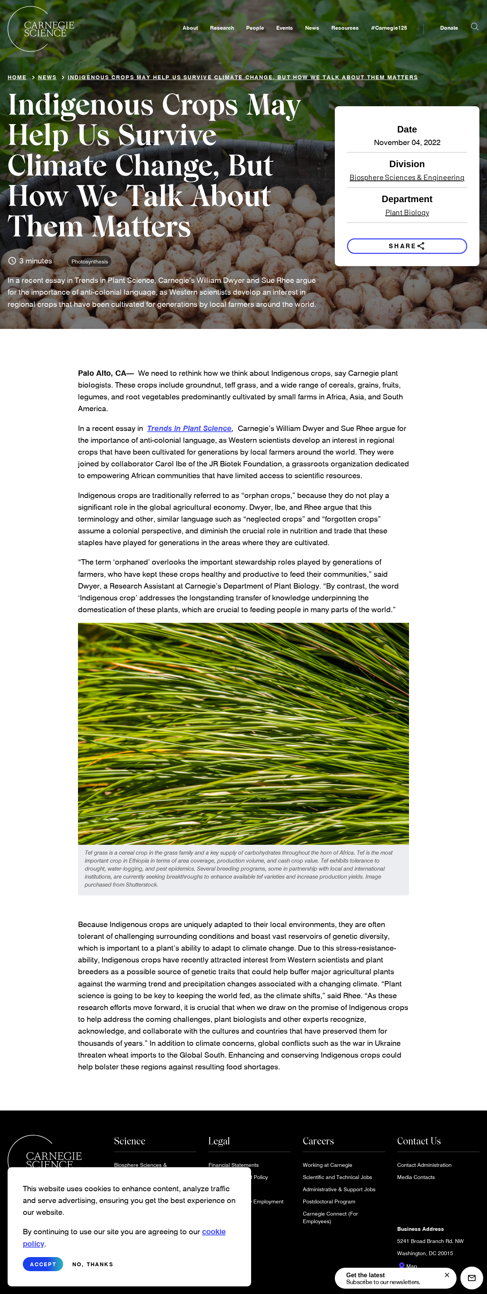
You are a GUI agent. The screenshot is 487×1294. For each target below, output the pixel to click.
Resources (345, 36)
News (312, 36)
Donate (449, 36)
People (255, 36)
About (190, 36)
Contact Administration (424, 1167)
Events (284, 36)
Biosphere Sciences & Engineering (407, 180)
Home (17, 80)
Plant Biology (407, 215)
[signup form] (447, 1275)
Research (222, 36)
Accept (43, 1264)
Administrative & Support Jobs (339, 1192)
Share (407, 249)
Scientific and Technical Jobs (337, 1180)
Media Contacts (416, 1180)
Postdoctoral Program (329, 1204)
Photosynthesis (90, 264)
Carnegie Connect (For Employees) (330, 1220)
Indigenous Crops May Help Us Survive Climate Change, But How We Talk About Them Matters (243, 80)
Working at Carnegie (327, 1167)
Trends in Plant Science (189, 431)
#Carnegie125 (389, 36)
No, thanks (92, 1264)
